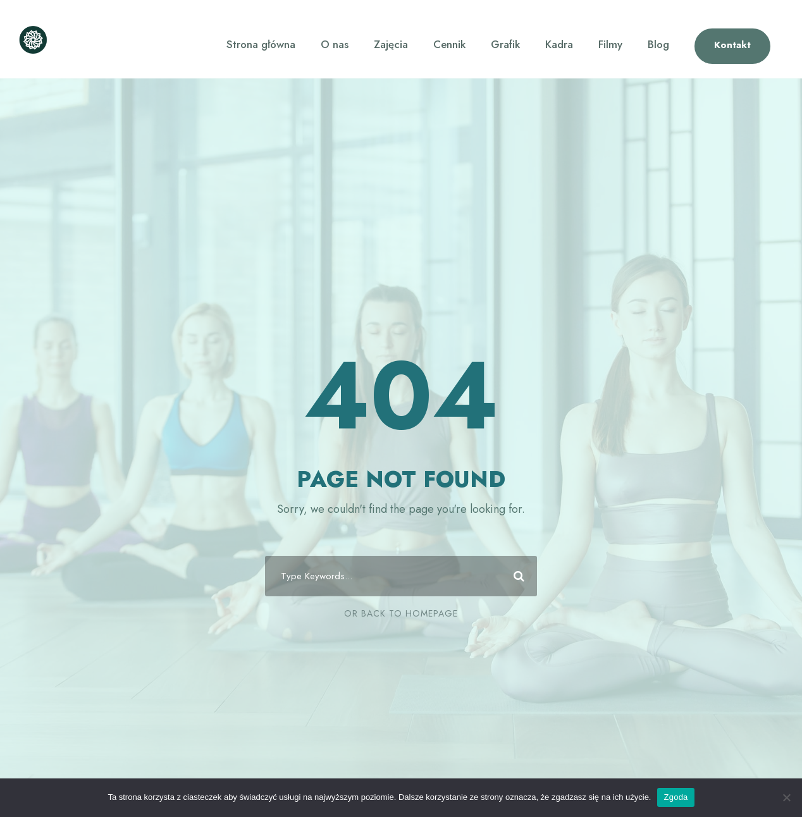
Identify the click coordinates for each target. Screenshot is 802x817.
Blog (658, 44)
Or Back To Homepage (401, 613)
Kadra (559, 44)
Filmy (610, 44)
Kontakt (732, 45)
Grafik (505, 44)
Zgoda (675, 797)
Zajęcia (391, 44)
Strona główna (260, 44)
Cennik (449, 44)
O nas (335, 44)
